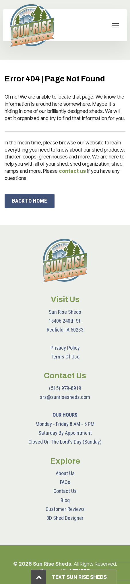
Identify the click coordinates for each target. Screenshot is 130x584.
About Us (65, 473)
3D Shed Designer (65, 518)
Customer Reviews (65, 509)
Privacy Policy (65, 348)
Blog (65, 500)
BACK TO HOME (29, 200)
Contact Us (65, 491)
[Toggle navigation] (115, 25)
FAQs (65, 482)
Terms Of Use (65, 357)
